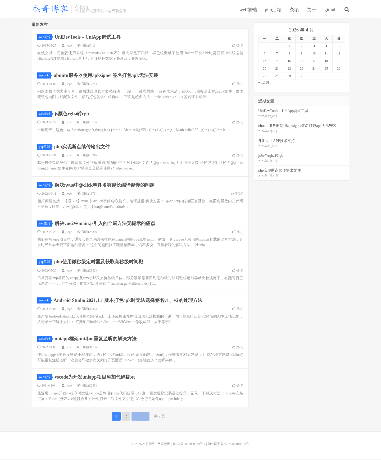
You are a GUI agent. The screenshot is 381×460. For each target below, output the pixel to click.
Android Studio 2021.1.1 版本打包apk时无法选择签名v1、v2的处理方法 (128, 301)
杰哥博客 (50, 9)
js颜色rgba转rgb (72, 115)
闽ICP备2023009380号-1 (189, 445)
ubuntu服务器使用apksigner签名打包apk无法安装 (106, 76)
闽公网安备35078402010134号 (228, 445)
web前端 (248, 10)
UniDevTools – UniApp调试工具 (88, 38)
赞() (237, 47)
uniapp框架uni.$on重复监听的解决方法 (96, 340)
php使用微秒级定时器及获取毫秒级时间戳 (98, 263)
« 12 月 (263, 84)
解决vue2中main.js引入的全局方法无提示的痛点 (105, 225)
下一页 (140, 418)
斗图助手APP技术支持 (276, 142)
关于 (311, 10)
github (330, 10)
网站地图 (163, 445)
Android (45, 77)
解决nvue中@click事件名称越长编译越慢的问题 (105, 186)
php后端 (273, 10)
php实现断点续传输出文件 (82, 148)
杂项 (294, 10)
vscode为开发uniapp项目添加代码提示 (95, 378)
